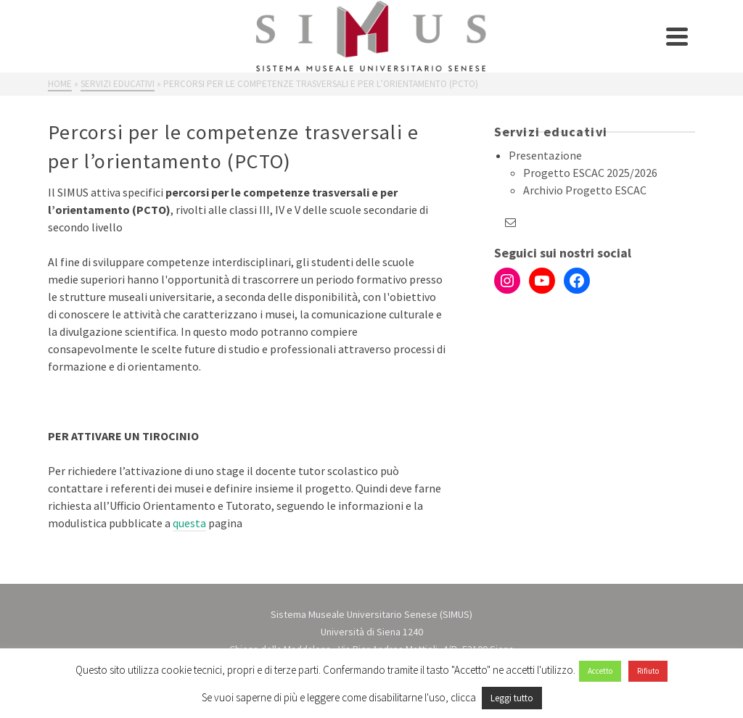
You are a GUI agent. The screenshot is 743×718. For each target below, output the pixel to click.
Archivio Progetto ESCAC (584, 190)
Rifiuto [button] (648, 671)
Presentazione (545, 155)
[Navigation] (677, 36)
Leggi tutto (511, 698)
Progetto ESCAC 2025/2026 (590, 172)
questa (189, 523)
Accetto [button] (600, 671)
